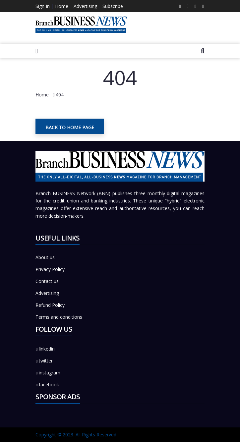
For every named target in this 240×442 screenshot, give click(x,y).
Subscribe (112, 6)
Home (61, 6)
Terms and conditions (58, 317)
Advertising (85, 6)
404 (60, 94)
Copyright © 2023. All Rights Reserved (75, 434)
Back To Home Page (69, 127)
